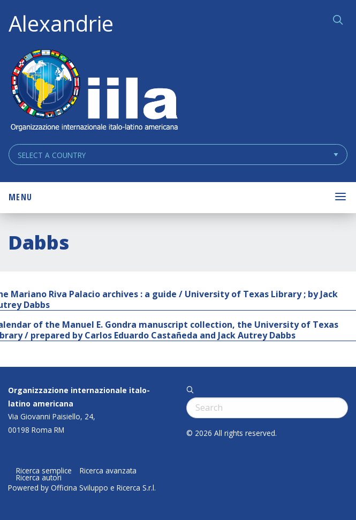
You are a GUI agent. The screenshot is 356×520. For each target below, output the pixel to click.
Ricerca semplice (44, 470)
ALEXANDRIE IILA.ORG (94, 91)
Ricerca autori (39, 477)
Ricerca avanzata (108, 470)
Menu (20, 197)
